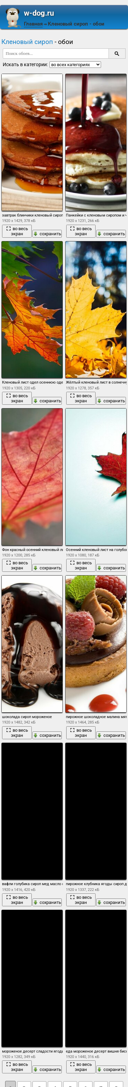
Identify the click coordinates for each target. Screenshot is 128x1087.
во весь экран (17, 231)
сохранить (47, 233)
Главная (33, 24)
